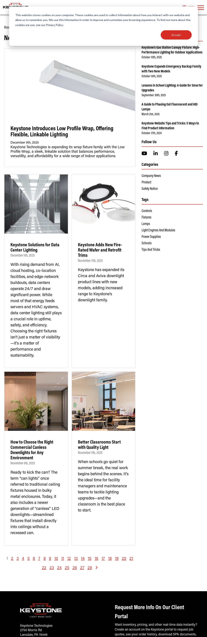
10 (56, 559)
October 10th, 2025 (152, 57)
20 (124, 559)
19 (117, 559)
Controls (147, 211)
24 (59, 568)
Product (146, 182)
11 (62, 559)
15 (89, 559)
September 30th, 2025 (154, 95)
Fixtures (146, 217)
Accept (176, 35)
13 (76, 559)
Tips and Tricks (151, 250)
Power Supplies (151, 237)
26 (74, 568)
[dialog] (103, 26)
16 (96, 559)
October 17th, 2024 (152, 133)
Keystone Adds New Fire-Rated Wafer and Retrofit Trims (100, 250)
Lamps (146, 224)
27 (82, 568)
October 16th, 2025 (152, 76)
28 (90, 568)
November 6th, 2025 (22, 463)
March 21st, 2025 (151, 114)
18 (110, 559)
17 (103, 559)
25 (67, 568)
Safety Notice (150, 189)
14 (83, 559)
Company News (151, 176)
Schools (147, 243)
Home (8, 28)
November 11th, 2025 (90, 261)
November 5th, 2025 (90, 453)
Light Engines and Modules (158, 230)
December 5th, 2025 (22, 256)
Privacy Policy (54, 25)
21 (131, 559)
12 (69, 559)
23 (52, 568)
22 (44, 568)
